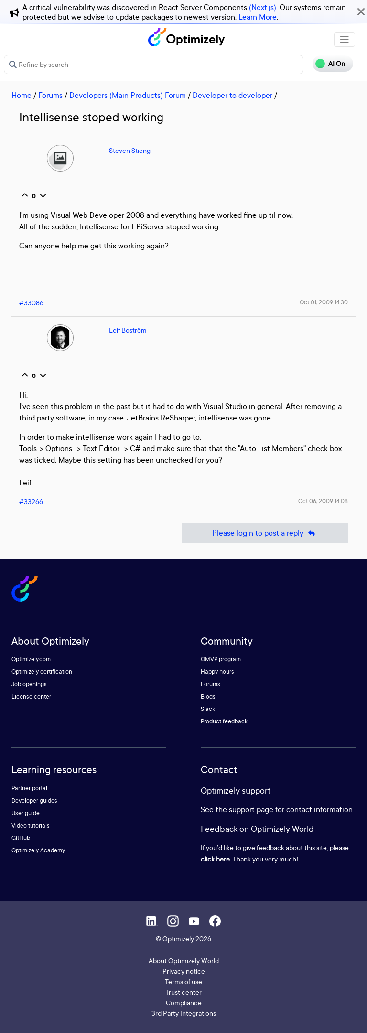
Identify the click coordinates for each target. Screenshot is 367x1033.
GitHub (20, 838)
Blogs (208, 696)
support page (251, 809)
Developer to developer (232, 95)
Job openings (29, 684)
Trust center (183, 992)
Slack (208, 709)
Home (21, 95)
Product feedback (224, 721)
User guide (25, 813)
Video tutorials (30, 825)
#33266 (31, 501)
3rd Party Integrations (183, 1013)
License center (31, 696)
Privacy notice (183, 971)
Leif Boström (128, 329)
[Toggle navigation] (344, 39)
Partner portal (29, 788)
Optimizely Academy (38, 850)
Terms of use (183, 981)
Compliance (184, 1002)
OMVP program (221, 659)
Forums (50, 95)
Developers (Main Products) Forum (127, 95)
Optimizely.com (31, 659)
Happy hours (217, 671)
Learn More (257, 16)
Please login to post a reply (264, 532)
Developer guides (34, 800)
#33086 (31, 302)
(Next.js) (262, 7)
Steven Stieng (130, 150)
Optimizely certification (41, 671)
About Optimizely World (184, 960)
